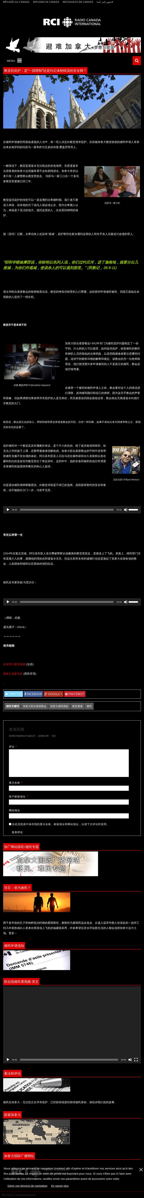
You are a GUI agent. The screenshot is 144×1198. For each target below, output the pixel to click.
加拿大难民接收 (59, 706)
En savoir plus (60, 1185)
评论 (14, 746)
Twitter (13, 694)
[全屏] (136, 1060)
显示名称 (17, 782)
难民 (89, 706)
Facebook (33, 694)
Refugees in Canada (46, 2)
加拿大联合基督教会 (34, 706)
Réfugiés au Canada (16, 2)
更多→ (13, 933)
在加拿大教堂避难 (14, 664)
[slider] (67, 510)
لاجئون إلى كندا (105, 2)
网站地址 (14, 810)
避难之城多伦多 (13, 673)
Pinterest (75, 694)
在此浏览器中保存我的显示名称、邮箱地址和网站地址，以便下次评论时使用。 (60, 824)
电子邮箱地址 (20, 796)
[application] (72, 509)
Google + (53, 694)
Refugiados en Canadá (78, 2)
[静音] (126, 510)
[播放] (8, 510)
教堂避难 (77, 706)
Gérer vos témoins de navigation (27, 1185)
